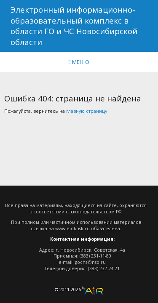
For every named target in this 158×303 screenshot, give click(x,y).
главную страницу (86, 111)
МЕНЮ (79, 62)
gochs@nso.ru (90, 262)
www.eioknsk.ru (72, 228)
